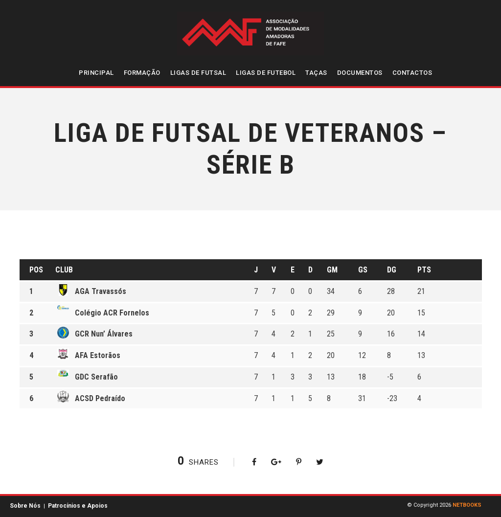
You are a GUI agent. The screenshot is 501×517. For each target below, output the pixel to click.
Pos (36, 269)
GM (332, 269)
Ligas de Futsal (198, 72)
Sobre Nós (25, 505)
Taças (316, 72)
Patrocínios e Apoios (78, 505)
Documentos (360, 72)
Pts (424, 269)
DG (391, 269)
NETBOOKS (467, 505)
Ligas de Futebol (266, 72)
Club (64, 269)
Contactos (412, 72)
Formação (142, 72)
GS (362, 269)
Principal (96, 72)
